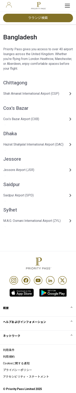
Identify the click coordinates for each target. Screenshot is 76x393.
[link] (22, 293)
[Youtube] (38, 280)
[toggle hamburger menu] (67, 5)
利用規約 (9, 356)
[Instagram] (14, 280)
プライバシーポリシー (17, 370)
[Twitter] (62, 280)
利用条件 (9, 350)
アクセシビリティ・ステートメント (26, 376)
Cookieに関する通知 (16, 363)
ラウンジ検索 (38, 18)
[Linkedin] (50, 280)
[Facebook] (26, 280)
